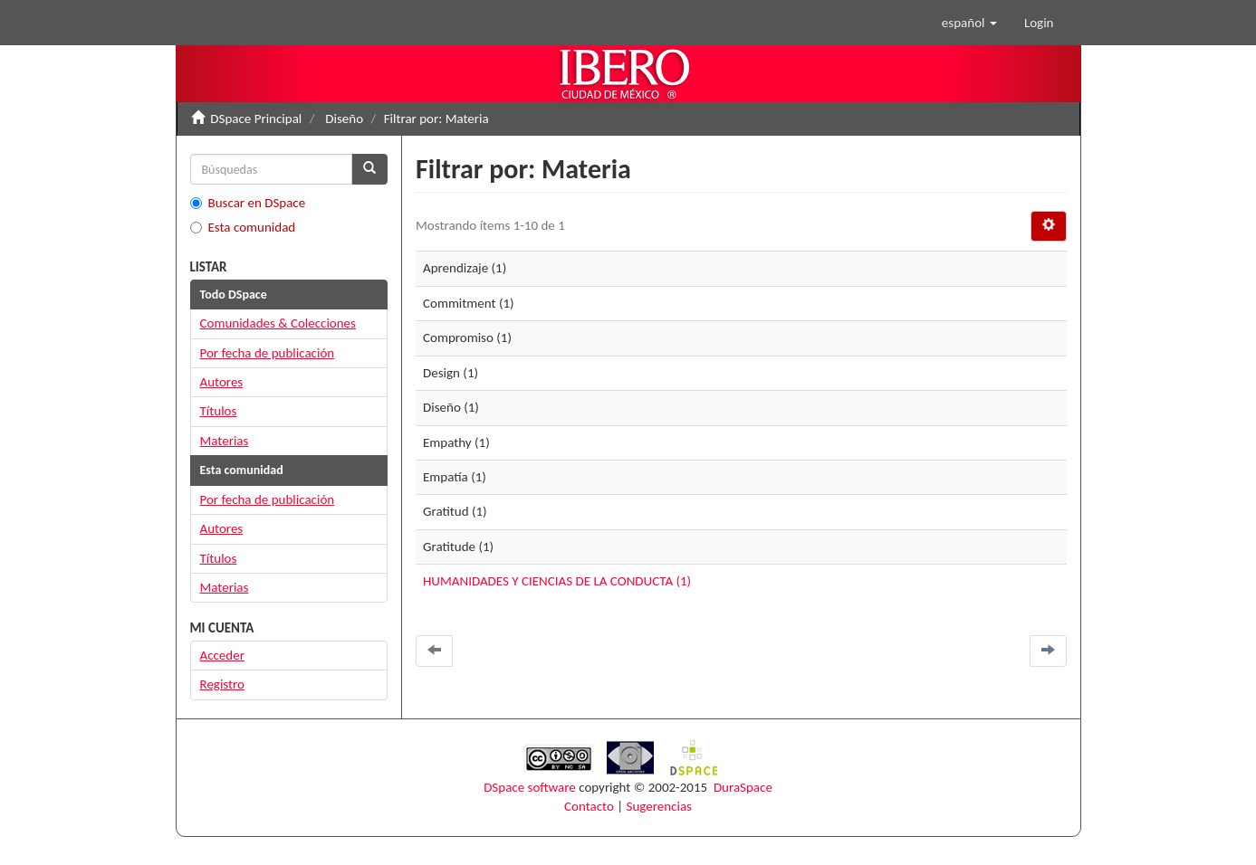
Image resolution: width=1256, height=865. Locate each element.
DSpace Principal (256, 118)
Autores (222, 382)
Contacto (589, 806)
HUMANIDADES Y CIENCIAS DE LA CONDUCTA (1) (557, 581)
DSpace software (530, 787)
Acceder (222, 655)
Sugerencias (659, 806)
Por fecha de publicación (267, 353)
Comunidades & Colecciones (278, 323)
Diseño (344, 118)
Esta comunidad (243, 227)
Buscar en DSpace (248, 203)
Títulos (218, 411)
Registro (222, 684)
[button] (969, 22)
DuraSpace (743, 787)
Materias (224, 440)
